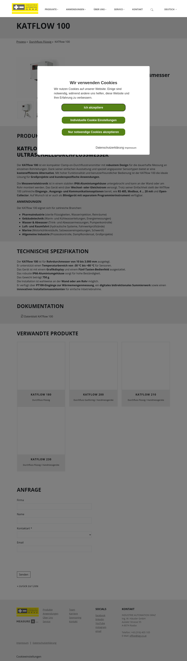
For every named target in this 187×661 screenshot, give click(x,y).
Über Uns (99, 9)
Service (118, 9)
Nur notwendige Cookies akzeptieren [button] (93, 132)
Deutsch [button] (168, 9)
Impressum (130, 147)
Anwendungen (75, 9)
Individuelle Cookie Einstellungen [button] (93, 120)
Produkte (51, 9)
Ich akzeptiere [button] (93, 107)
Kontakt (137, 9)
